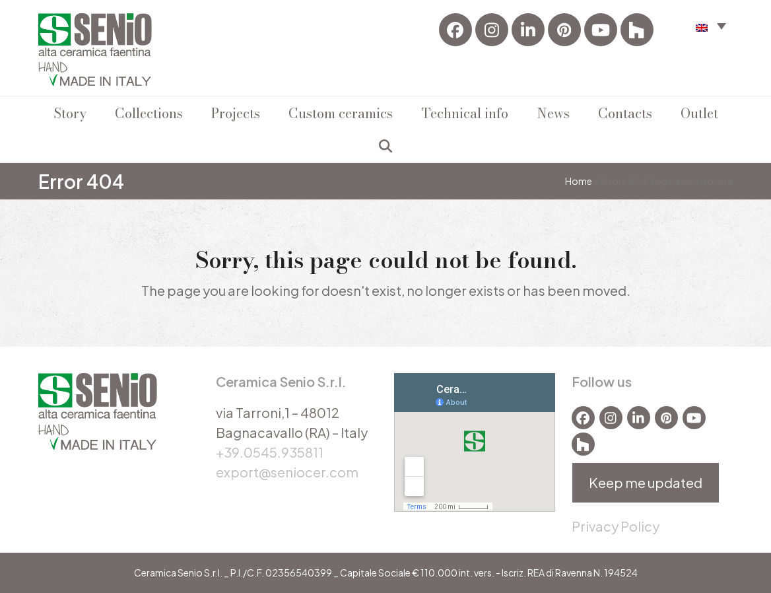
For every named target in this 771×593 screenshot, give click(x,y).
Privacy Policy (615, 526)
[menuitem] (711, 25)
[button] (385, 145)
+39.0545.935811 (269, 452)
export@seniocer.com (287, 472)
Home (578, 181)
